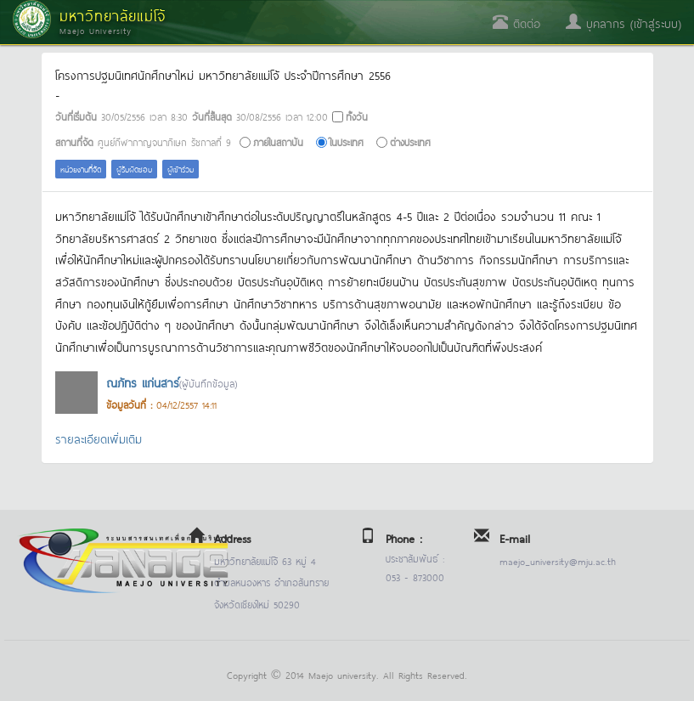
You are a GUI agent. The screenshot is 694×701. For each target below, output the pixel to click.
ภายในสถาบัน (278, 141)
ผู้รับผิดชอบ (134, 168)
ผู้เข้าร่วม (180, 168)
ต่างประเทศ (410, 141)
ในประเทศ (347, 141)
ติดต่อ (516, 22)
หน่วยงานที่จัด (80, 168)
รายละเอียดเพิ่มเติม (98, 438)
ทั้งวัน (357, 116)
